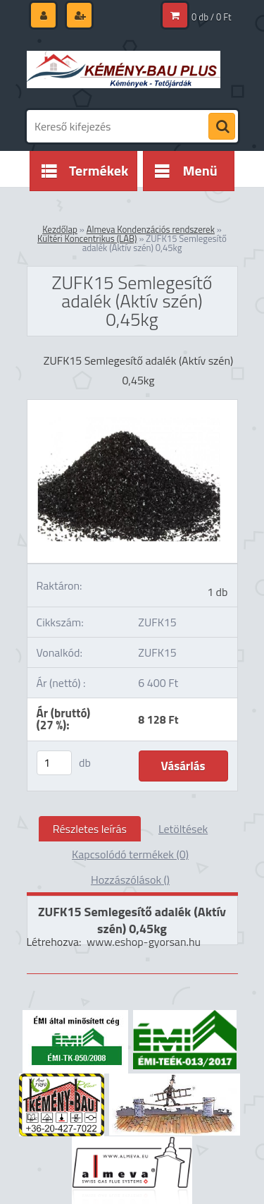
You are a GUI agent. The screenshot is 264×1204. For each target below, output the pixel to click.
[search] (221, 127)
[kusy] (54, 762)
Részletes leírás (90, 828)
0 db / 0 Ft (211, 17)
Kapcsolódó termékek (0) (130, 854)
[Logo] (123, 69)
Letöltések (183, 828)
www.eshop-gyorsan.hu (144, 941)
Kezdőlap (59, 229)
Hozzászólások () (130, 879)
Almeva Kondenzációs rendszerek (151, 229)
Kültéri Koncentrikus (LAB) (87, 238)
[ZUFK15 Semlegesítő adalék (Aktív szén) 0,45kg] (132, 405)
